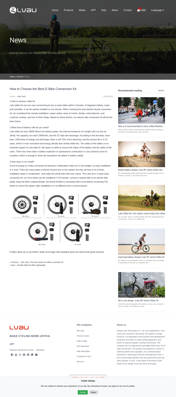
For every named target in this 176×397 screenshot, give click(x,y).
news (27, 76)
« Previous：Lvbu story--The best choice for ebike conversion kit (36, 262)
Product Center (83, 336)
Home (55, 10)
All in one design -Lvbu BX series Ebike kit (138, 300)
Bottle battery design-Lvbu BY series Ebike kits (140, 170)
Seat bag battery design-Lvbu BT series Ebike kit (141, 257)
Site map (80, 331)
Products (68, 10)
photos (20, 76)
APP (93, 10)
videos (12, 76)
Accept (83, 392)
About (115, 10)
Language (157, 10)
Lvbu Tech (21, 96)
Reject (93, 392)
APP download (83, 346)
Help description (83, 351)
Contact (127, 10)
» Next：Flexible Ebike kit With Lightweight (27, 265)
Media (82, 10)
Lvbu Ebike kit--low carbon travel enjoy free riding (141, 213)
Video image (82, 341)
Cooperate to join (84, 356)
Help (103, 10)
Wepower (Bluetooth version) (22, 350)
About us (80, 361)
